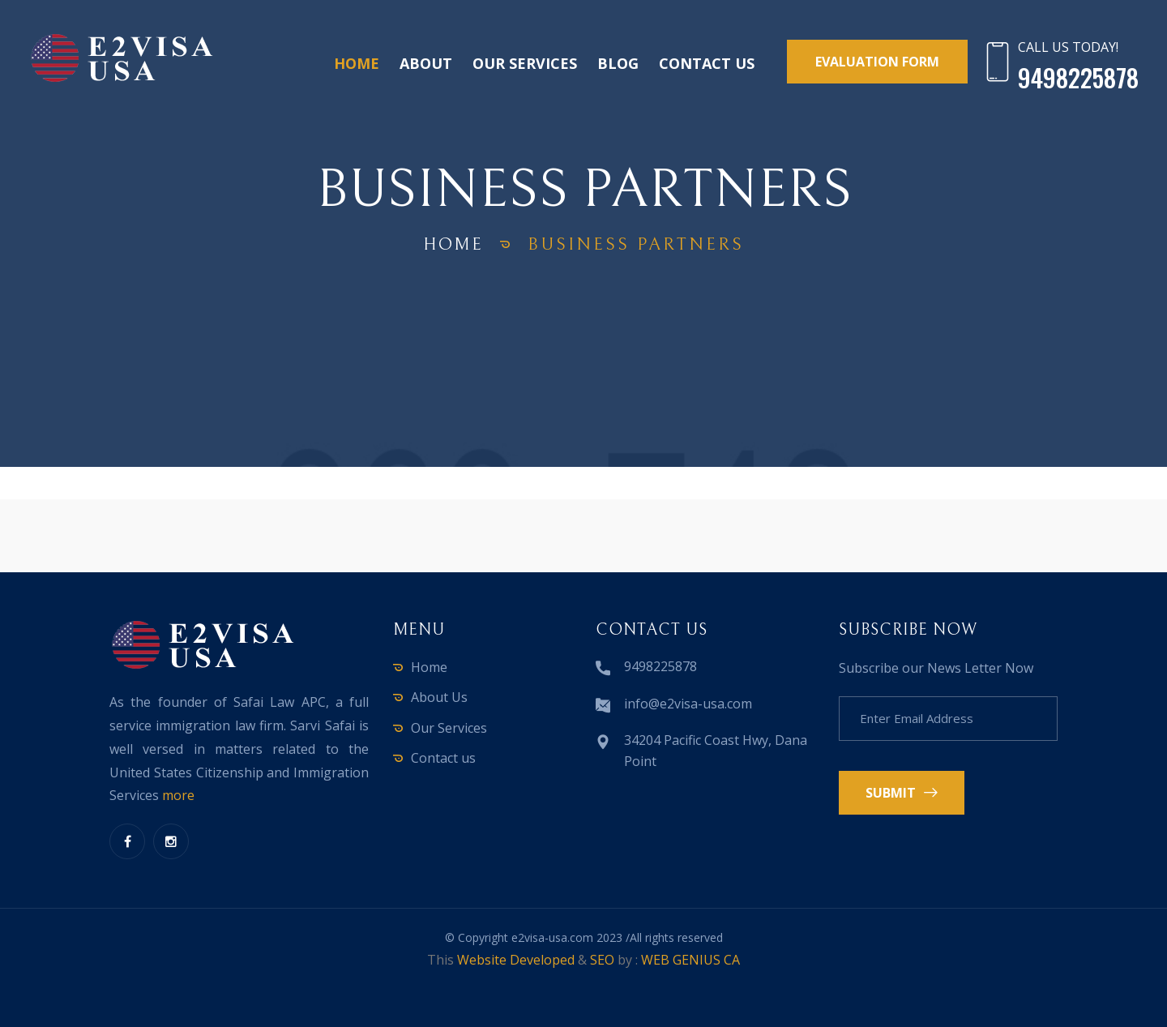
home (453, 244)
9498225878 (660, 666)
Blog (618, 63)
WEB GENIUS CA (690, 960)
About (426, 63)
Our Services (524, 63)
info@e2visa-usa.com (688, 703)
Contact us (706, 63)
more (178, 795)
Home (356, 63)
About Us (439, 697)
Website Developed (516, 960)
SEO (602, 960)
